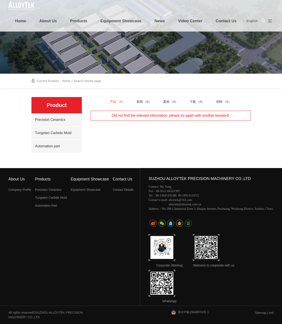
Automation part (47, 146)
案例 (170, 101)
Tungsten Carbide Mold (53, 133)
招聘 (223, 101)
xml (271, 313)
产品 (117, 101)
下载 (197, 101)
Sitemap (260, 313)
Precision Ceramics (50, 120)
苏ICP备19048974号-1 (193, 312)
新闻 (144, 101)
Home (66, 81)
